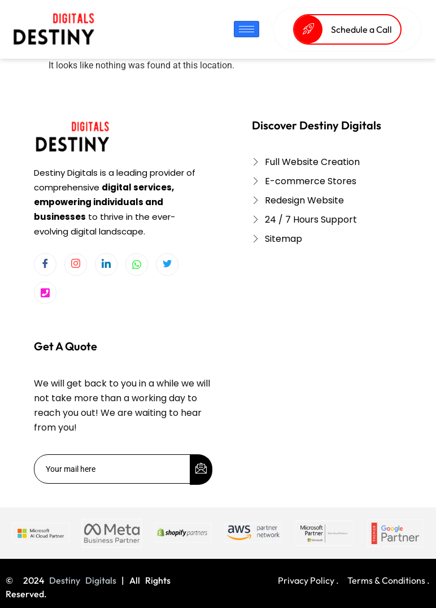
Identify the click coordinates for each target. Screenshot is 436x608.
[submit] (201, 469)
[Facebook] (45, 264)
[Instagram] (75, 264)
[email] (112, 469)
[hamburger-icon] (246, 29)
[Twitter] (167, 264)
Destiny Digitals (82, 580)
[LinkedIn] (106, 264)
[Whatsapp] (136, 264)
